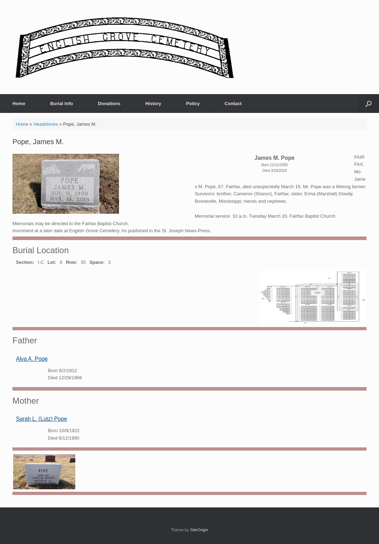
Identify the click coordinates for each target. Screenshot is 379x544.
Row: (71, 262)
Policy (193, 103)
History (153, 103)
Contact (233, 103)
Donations (109, 103)
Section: (25, 262)
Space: (97, 262)
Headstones (45, 124)
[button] (368, 103)
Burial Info (61, 103)
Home (18, 103)
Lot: (52, 262)
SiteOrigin (199, 530)
